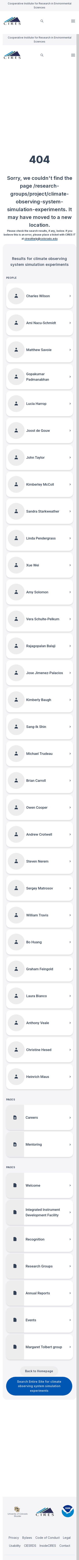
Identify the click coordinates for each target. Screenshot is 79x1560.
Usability (15, 1545)
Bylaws (27, 1537)
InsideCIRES (48, 1545)
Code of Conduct (47, 1537)
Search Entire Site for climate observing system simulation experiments (39, 1386)
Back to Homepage (39, 1371)
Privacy (14, 1537)
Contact (64, 1545)
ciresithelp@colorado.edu (41, 238)
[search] (41, 21)
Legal (67, 1537)
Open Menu (73, 21)
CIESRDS (30, 1545)
